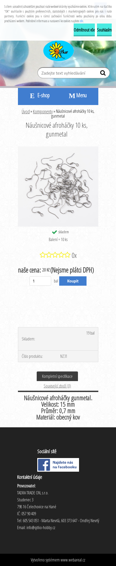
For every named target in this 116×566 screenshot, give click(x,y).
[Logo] (58, 50)
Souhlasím (104, 30)
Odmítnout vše (84, 30)
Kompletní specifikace (57, 376)
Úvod (26, 111)
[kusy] (40, 281)
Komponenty (43, 111)
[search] (104, 74)
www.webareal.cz (73, 560)
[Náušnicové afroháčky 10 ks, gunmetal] (58, 149)
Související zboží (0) (57, 386)
